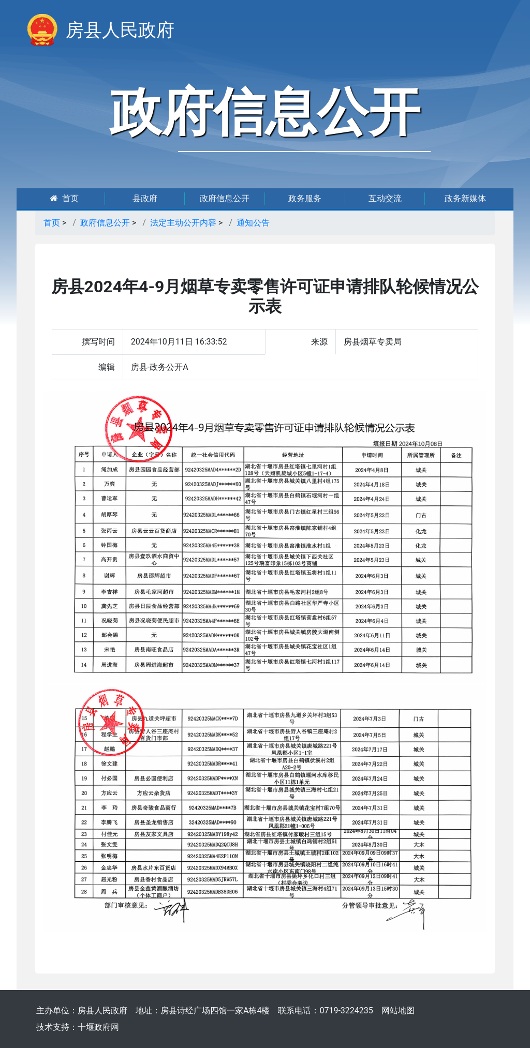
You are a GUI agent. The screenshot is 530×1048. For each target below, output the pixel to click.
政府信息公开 (224, 198)
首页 (64, 198)
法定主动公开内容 (183, 223)
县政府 (144, 198)
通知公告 (253, 223)
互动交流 (385, 198)
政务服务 (304, 198)
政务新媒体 (465, 198)
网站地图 (398, 1010)
